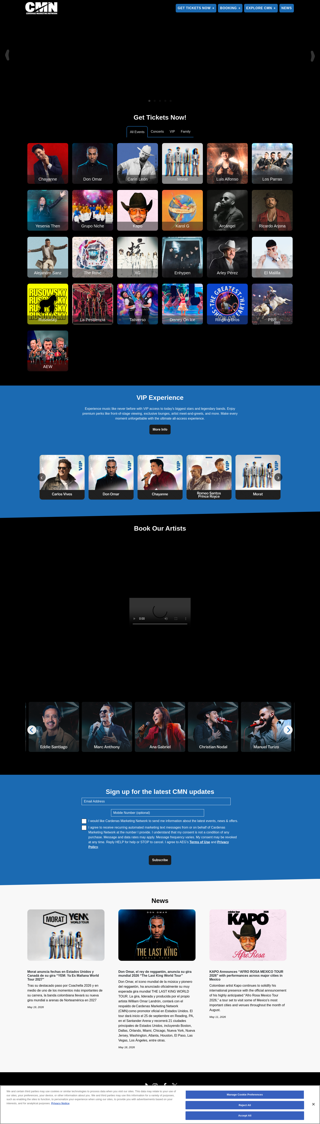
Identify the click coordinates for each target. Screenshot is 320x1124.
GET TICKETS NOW (194, 8)
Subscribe (160, 860)
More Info (160, 429)
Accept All (244, 1115)
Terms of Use (200, 842)
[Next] (313, 52)
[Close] (313, 1104)
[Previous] (6, 52)
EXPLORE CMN (259, 8)
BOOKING (228, 8)
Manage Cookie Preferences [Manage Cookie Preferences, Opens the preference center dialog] (245, 1094)
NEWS (286, 8)
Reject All (245, 1105)
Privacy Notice (60, 1103)
